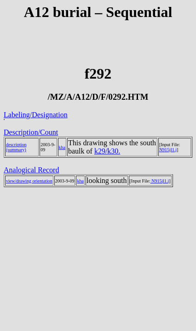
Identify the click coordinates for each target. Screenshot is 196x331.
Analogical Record (31, 170)
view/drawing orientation (29, 180)
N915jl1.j (168, 149)
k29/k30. (107, 151)
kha (62, 147)
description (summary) (16, 147)
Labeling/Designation (36, 115)
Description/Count (31, 132)
